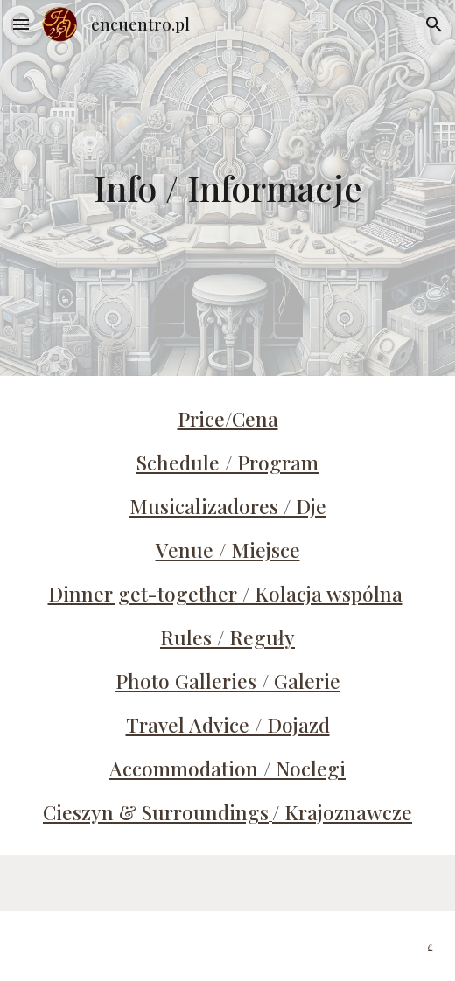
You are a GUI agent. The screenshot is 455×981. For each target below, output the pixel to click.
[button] (21, 24)
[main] (228, 188)
